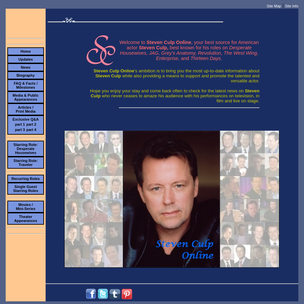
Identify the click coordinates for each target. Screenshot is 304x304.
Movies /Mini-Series (26, 207)
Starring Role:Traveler (26, 163)
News (26, 67)
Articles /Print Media (25, 109)
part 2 (31, 124)
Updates (25, 59)
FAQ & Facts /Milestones (26, 85)
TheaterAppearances (25, 219)
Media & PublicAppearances (26, 97)
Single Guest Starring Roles (25, 189)
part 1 (20, 124)
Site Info (291, 6)
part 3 (20, 130)
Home (26, 51)
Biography (26, 75)
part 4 (31, 130)
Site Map (274, 6)
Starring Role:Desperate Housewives (26, 149)
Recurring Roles (25, 179)
